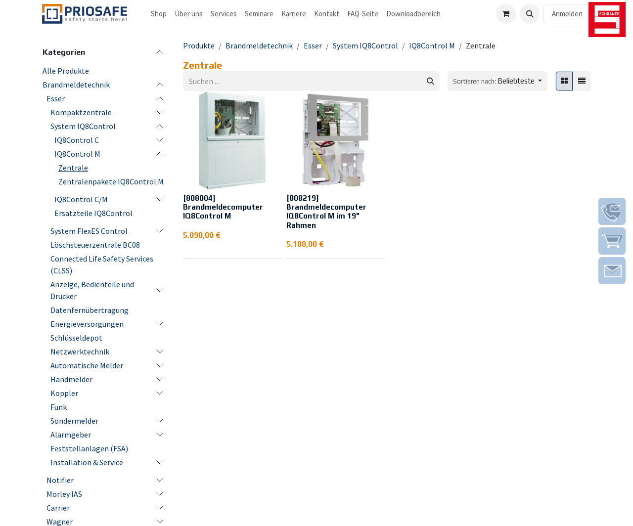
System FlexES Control (89, 231)
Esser (55, 98)
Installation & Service (86, 462)
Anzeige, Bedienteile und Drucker (92, 290)
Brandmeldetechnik (76, 84)
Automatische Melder (86, 365)
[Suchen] (430, 81)
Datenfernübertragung (89, 310)
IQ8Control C (76, 140)
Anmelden (567, 13)
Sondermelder (74, 421)
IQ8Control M (77, 154)
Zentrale (73, 168)
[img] (612, 211)
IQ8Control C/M (81, 199)
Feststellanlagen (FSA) (89, 448)
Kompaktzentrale (81, 112)
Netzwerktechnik (79, 351)
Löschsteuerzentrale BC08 (95, 245)
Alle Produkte (66, 71)
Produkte (199, 45)
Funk (58, 407)
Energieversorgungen (87, 324)
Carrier (58, 508)
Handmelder (71, 379)
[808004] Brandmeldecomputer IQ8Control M (223, 207)
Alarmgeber (70, 434)
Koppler (64, 393)
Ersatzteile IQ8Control (93, 213)
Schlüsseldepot (76, 338)
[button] (530, 14)
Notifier (60, 480)
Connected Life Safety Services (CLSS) (101, 264)
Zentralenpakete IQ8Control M (111, 181)
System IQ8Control (83, 126)
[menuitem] (159, 14)
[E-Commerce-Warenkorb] (506, 14)
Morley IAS (64, 494)
